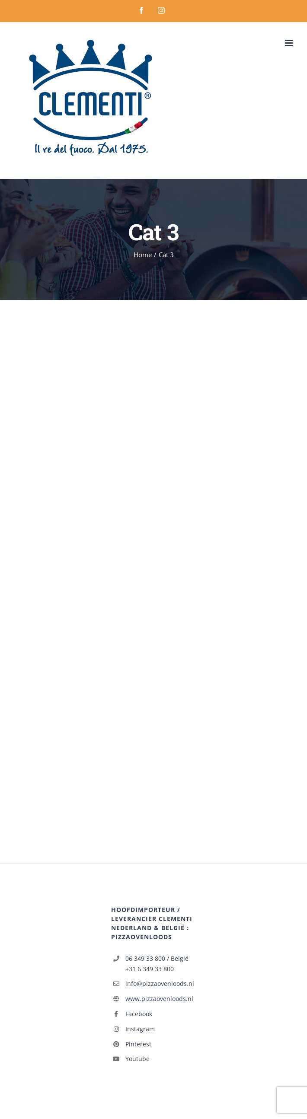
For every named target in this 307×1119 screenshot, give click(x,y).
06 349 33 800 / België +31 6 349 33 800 (157, 963)
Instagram (140, 1029)
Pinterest (138, 1044)
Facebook (138, 1014)
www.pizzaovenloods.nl (159, 999)
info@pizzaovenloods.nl (159, 983)
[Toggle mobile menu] (289, 43)
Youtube (137, 1059)
